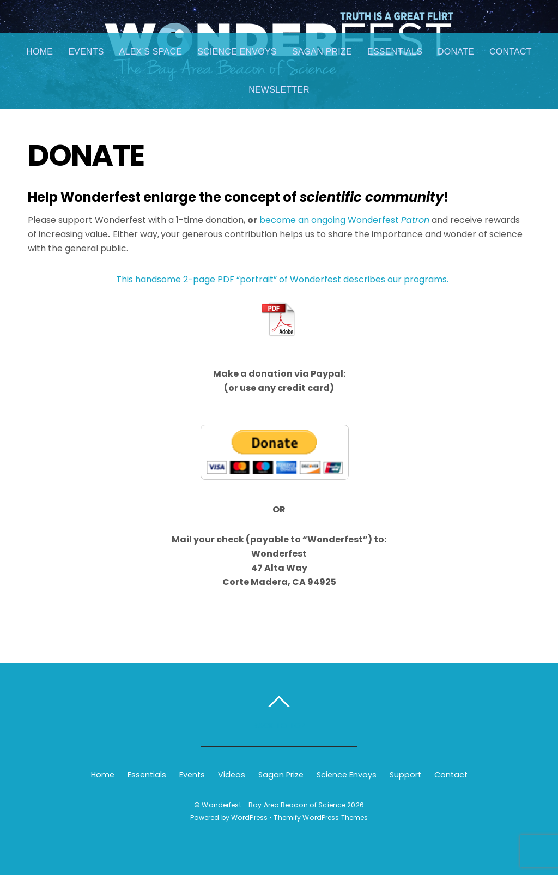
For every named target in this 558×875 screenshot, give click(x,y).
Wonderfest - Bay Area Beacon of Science (273, 805)
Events (86, 51)
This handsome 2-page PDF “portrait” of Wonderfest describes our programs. (282, 279)
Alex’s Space (151, 51)
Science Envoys (237, 51)
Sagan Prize (322, 51)
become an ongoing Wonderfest (344, 220)
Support (405, 774)
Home (39, 51)
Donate (456, 51)
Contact (510, 51)
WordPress (249, 817)
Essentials (394, 51)
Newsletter (279, 89)
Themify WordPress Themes (321, 817)
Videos (231, 774)
